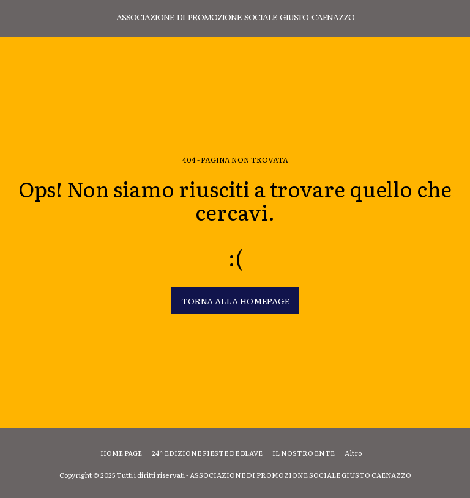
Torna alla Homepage (235, 301)
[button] (13, 17)
